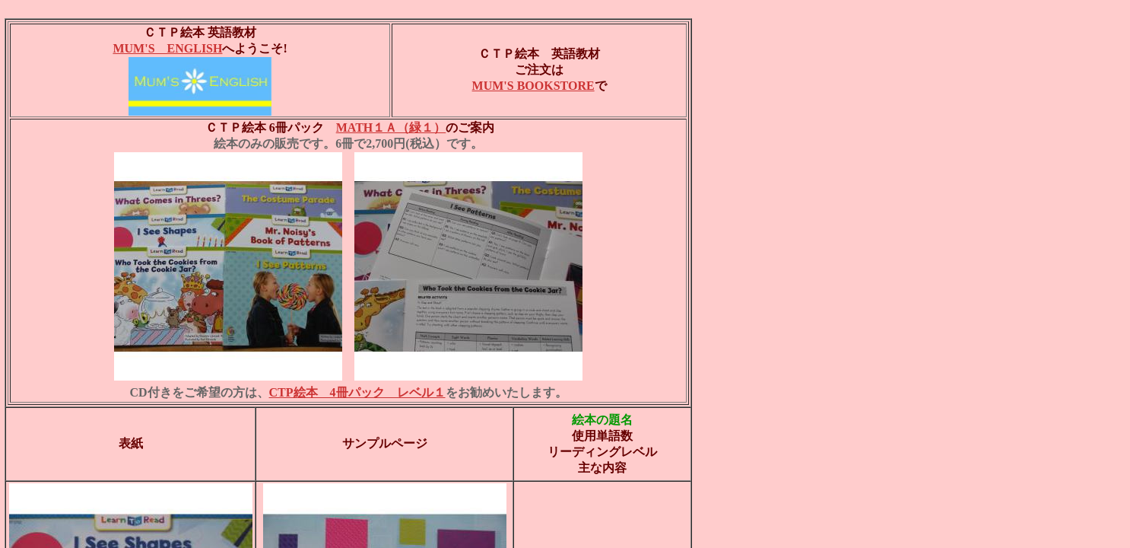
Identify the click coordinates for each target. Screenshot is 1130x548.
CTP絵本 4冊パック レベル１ (357, 392)
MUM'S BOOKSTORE (533, 85)
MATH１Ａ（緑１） (391, 127)
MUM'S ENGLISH (167, 48)
